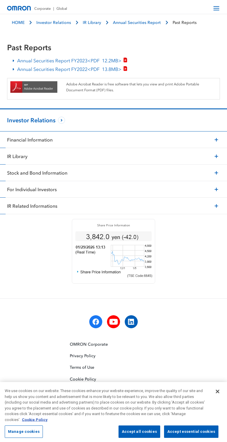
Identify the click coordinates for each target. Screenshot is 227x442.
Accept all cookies (139, 433)
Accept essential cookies (191, 433)
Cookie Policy (83, 378)
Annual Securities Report (137, 22)
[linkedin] (131, 321)
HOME (18, 22)
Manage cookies (24, 433)
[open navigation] (216, 8)
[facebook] (95, 321)
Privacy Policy (82, 355)
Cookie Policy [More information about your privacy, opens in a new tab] (35, 421)
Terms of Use (82, 367)
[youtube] (113, 321)
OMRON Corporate (89, 344)
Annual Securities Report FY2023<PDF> (72, 61)
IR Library (92, 22)
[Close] (217, 393)
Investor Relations (53, 22)
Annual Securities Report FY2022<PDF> (72, 69)
